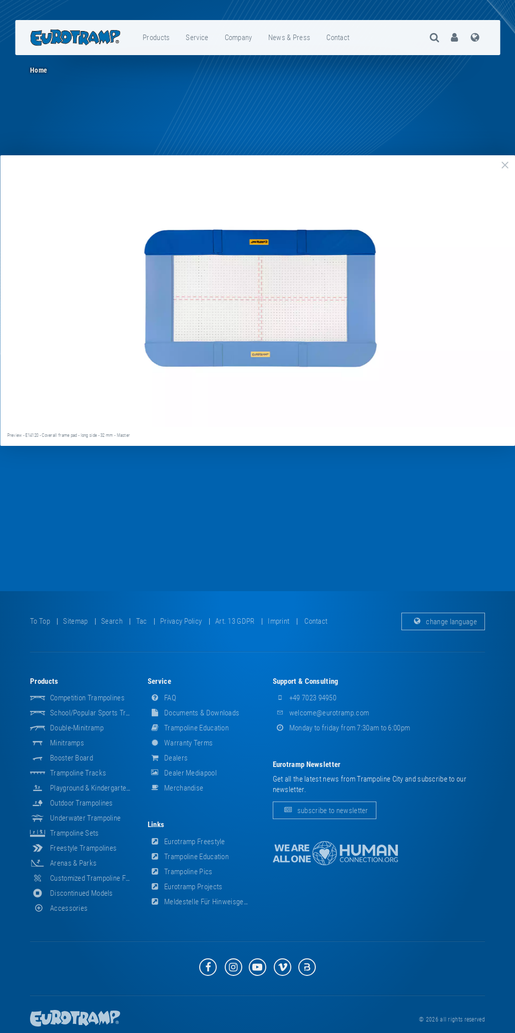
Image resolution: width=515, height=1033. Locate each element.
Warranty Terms (180, 742)
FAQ (162, 697)
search (112, 621)
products (156, 37)
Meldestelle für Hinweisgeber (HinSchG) (217, 901)
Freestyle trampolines (83, 848)
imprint (278, 621)
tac (141, 621)
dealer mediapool (182, 773)
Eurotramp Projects (185, 886)
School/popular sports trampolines (103, 712)
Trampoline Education (188, 727)
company (238, 37)
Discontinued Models (81, 893)
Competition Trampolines (87, 697)
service (197, 37)
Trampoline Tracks (78, 773)
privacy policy (181, 621)
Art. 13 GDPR (235, 621)
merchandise (176, 788)
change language (443, 621)
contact (337, 37)
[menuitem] (156, 37)
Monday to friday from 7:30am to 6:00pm (341, 727)
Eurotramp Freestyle (186, 841)
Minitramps (67, 742)
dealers (168, 757)
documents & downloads (194, 712)
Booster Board (71, 757)
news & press (289, 37)
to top (40, 621)
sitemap (75, 621)
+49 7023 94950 (305, 697)
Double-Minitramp (77, 727)
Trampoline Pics (180, 871)
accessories (59, 908)
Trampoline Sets (74, 833)
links (156, 824)
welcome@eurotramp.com (321, 712)
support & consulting (306, 681)
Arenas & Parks (73, 863)
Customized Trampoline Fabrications (104, 878)
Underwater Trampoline (85, 818)
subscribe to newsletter (324, 810)
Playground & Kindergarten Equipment (106, 788)
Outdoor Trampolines (81, 803)
